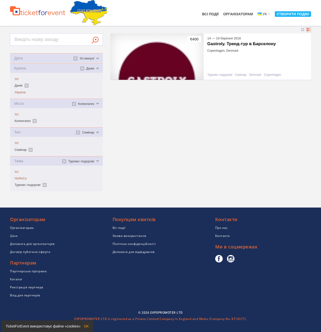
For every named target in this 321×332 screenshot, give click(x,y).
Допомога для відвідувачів (134, 252)
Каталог (16, 279)
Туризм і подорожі (219, 75)
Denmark (255, 75)
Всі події (210, 14)
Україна (20, 92)
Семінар (241, 75)
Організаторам (238, 14)
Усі (17, 79)
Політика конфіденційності (134, 244)
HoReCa (21, 178)
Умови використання (129, 236)
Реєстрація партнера (26, 287)
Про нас (221, 228)
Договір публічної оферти (30, 252)
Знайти (95, 40)
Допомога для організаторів (32, 244)
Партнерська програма (28, 271)
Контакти (222, 236)
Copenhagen (272, 75)
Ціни (14, 236)
